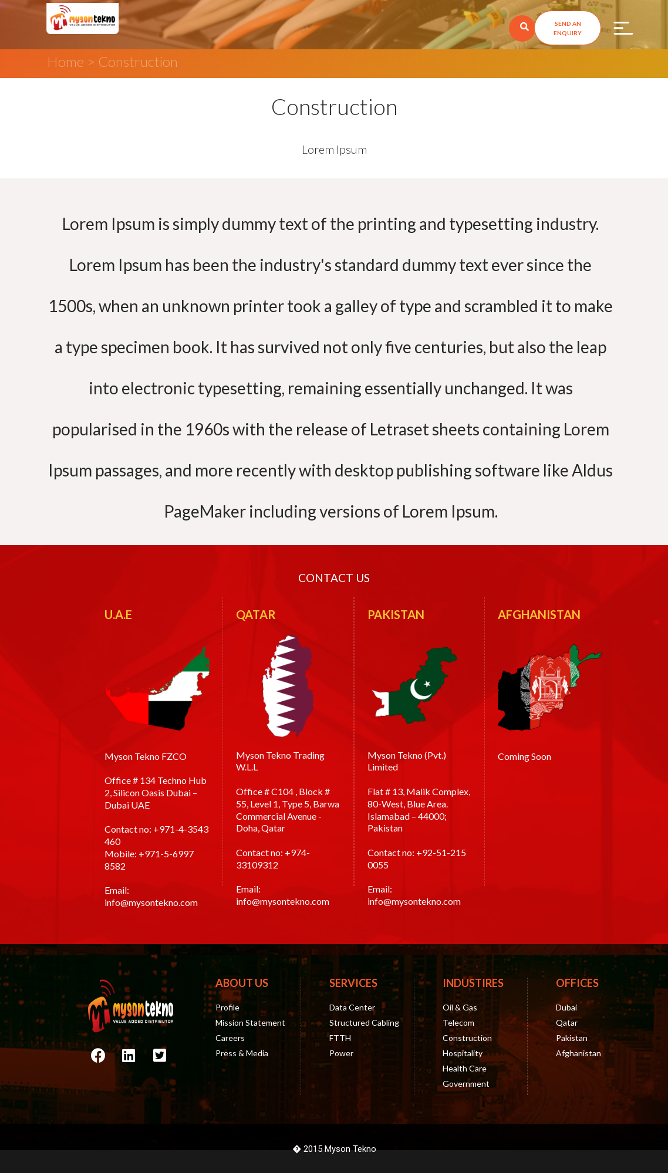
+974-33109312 (273, 858)
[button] (567, 28)
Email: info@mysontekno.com (151, 896)
